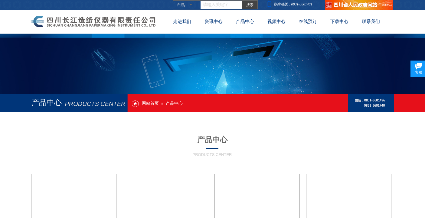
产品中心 (174, 103)
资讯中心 (213, 21)
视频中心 (276, 21)
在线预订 (308, 21)
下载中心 (339, 21)
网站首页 (150, 103)
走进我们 (182, 21)
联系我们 (371, 21)
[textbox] (221, 5)
